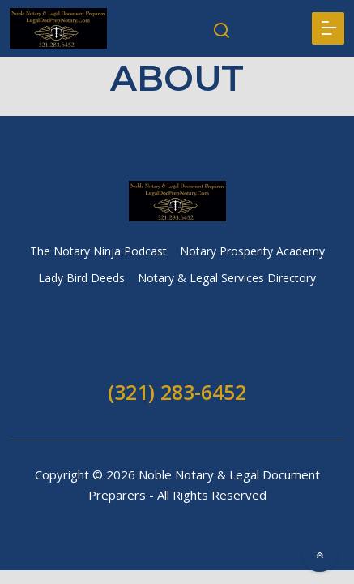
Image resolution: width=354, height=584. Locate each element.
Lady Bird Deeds (81, 278)
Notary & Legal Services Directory (227, 278)
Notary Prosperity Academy (252, 251)
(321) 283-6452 (177, 392)
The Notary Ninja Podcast (98, 251)
